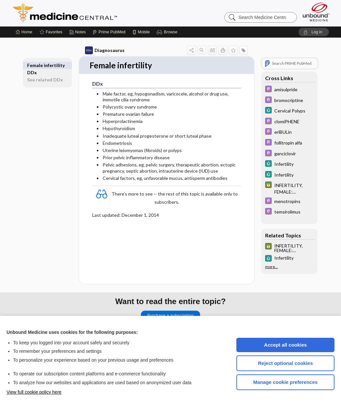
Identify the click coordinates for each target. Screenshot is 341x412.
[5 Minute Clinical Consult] (289, 111)
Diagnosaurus (105, 50)
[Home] (24, 32)
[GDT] (289, 188)
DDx (32, 65)
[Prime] (109, 32)
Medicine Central (94, 13)
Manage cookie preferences (285, 382)
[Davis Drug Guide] (289, 89)
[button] (168, 32)
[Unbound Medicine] (316, 12)
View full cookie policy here (34, 392)
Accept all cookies (285, 345)
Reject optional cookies (285, 363)
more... (271, 267)
